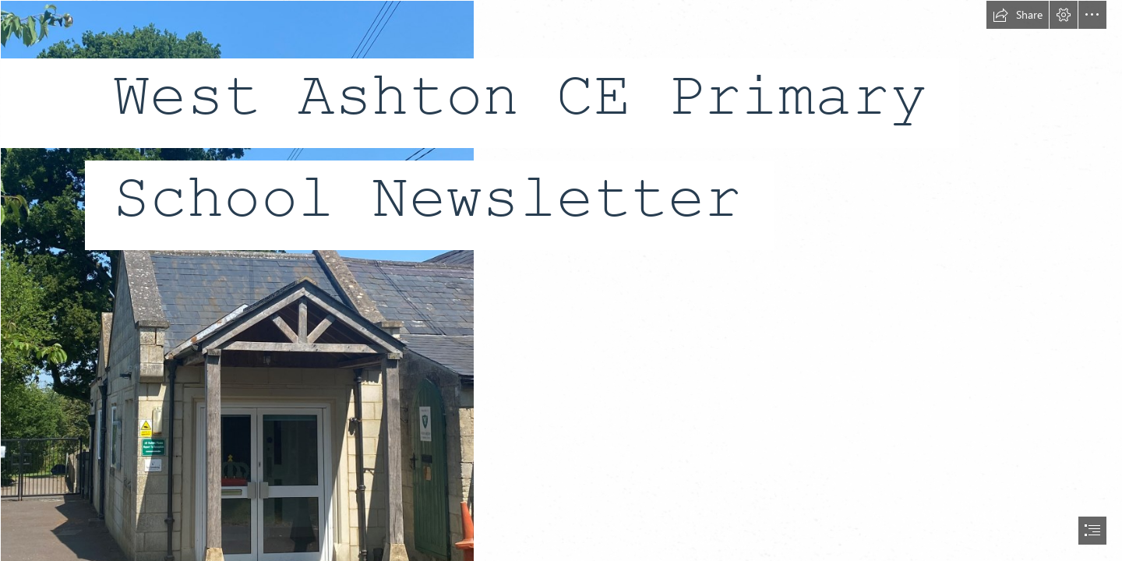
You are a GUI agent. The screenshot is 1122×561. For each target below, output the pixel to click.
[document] (561, 280)
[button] (1017, 15)
